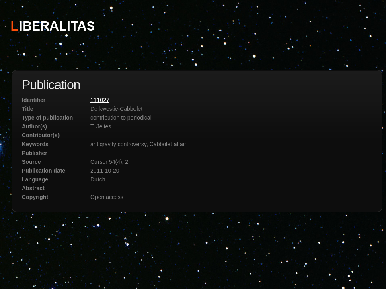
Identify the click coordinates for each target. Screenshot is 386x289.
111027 (99, 100)
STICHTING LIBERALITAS (52, 25)
